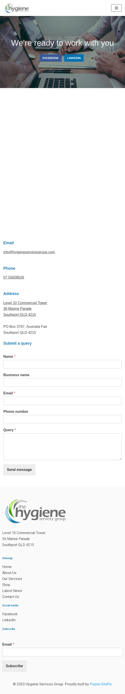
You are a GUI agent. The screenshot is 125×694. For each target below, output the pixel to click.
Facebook (50, 58)
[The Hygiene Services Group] (16, 8)
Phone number (15, 411)
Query (9, 430)
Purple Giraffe (101, 684)
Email (9, 393)
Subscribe (14, 666)
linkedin (74, 58)
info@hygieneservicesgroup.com (29, 252)
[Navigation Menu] (116, 8)
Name (9, 356)
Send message (19, 470)
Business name (16, 375)
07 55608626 (13, 277)
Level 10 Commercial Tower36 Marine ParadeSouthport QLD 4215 (25, 309)
